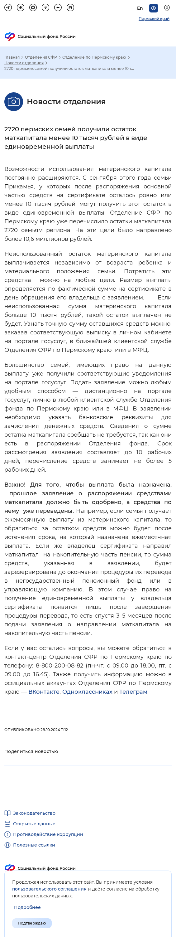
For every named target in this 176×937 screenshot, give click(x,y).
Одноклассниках (87, 691)
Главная (12, 57)
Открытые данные (34, 824)
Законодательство (34, 813)
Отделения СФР (41, 57)
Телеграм (133, 691)
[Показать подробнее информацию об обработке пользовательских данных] (27, 907)
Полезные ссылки (34, 845)
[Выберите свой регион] (168, 8)
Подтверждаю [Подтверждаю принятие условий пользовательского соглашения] (32, 923)
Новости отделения (24, 63)
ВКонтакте (43, 691)
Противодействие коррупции (48, 834)
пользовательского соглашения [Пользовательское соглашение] (49, 889)
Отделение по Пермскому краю (94, 57)
